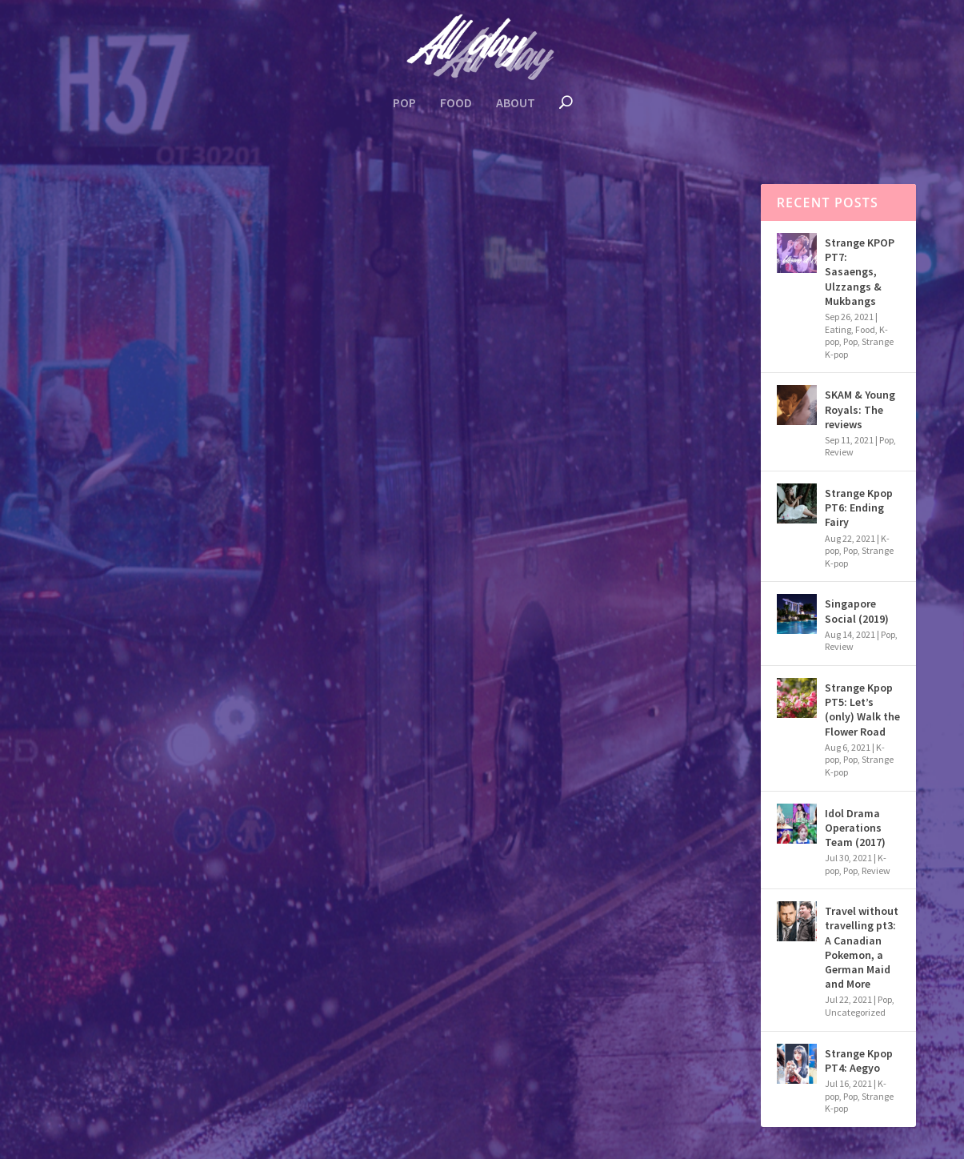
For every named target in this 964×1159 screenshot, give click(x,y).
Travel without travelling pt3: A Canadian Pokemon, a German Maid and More (861, 947)
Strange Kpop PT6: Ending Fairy (859, 507)
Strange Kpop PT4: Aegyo (859, 1060)
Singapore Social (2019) (857, 610)
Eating (131, 467)
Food (456, 103)
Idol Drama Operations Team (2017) (855, 827)
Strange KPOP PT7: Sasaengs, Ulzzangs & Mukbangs (859, 271)
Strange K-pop (246, 467)
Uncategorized (855, 1012)
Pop (404, 103)
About (515, 103)
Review (839, 452)
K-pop (184, 467)
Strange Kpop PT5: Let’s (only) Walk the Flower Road (862, 709)
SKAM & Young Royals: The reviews (860, 409)
